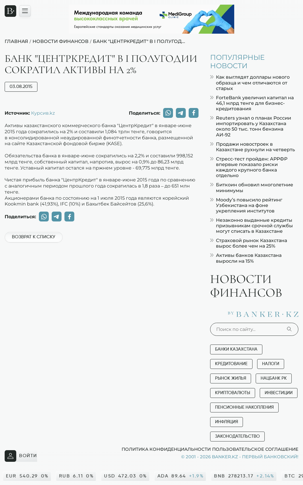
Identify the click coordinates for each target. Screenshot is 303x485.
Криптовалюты (232, 393)
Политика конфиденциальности (166, 449)
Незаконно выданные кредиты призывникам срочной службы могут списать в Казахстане (251, 225)
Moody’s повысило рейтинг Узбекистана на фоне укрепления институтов (246, 205)
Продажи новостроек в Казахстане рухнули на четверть (252, 146)
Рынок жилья (230, 378)
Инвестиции (279, 393)
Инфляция (226, 422)
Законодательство (237, 436)
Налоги (270, 364)
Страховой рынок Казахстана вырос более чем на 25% (248, 243)
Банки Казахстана (236, 349)
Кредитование (231, 364)
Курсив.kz (43, 113)
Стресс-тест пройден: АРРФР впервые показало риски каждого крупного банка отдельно (248, 167)
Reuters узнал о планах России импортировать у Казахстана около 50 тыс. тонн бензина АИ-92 (250, 126)
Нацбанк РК (274, 378)
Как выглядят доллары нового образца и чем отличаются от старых (250, 82)
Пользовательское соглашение (255, 449)
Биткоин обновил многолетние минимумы (251, 187)
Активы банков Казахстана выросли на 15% (246, 258)
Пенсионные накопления (244, 407)
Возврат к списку (33, 237)
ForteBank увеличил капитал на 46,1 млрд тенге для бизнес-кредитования (252, 103)
